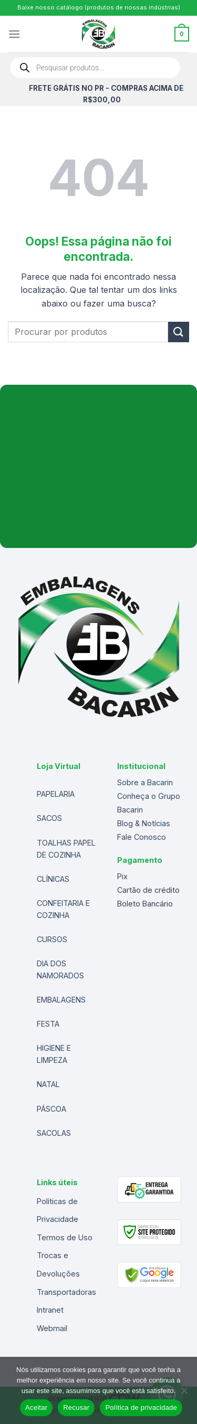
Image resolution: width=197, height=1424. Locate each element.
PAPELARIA (56, 793)
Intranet (50, 1309)
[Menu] (14, 34)
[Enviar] (178, 332)
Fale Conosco (141, 836)
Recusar (76, 1407)
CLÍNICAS (53, 878)
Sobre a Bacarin (145, 782)
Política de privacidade (141, 1407)
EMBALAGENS (61, 999)
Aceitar (36, 1407)
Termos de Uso (64, 1237)
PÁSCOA (51, 1108)
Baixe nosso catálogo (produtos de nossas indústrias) (98, 7)
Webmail (52, 1328)
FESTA (48, 1023)
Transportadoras (66, 1292)
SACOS (49, 818)
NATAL (48, 1084)
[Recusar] (184, 1393)
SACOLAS (54, 1132)
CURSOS (52, 939)
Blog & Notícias (143, 823)
